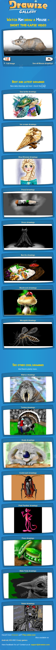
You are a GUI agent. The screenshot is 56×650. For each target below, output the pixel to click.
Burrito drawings (28, 255)
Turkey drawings (28, 407)
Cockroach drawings (28, 473)
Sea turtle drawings (28, 92)
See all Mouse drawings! (43, 63)
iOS (10, 640)
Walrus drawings (28, 375)
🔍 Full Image (9, 63)
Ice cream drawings (28, 124)
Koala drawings (28, 440)
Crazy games (21, 640)
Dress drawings (28, 222)
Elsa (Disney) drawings (28, 157)
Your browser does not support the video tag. (28, 43)
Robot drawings (28, 604)
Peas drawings (28, 538)
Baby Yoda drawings (28, 571)
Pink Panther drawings (28, 506)
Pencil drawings (28, 190)
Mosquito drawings (28, 320)
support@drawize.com (40, 645)
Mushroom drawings (28, 288)
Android (5, 640)
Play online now (28, 635)
